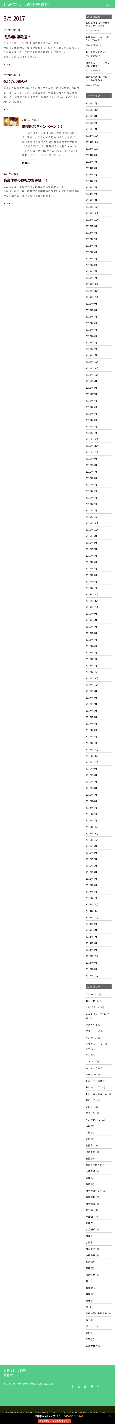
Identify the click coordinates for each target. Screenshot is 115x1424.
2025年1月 (91, 129)
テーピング (92, 1074)
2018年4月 (91, 646)
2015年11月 (92, 833)
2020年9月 (91, 458)
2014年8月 (91, 930)
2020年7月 (91, 471)
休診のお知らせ (15, 81)
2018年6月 (91, 633)
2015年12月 (92, 827)
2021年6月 (91, 400)
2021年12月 (92, 361)
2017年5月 (91, 717)
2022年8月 (91, 310)
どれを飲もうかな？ (96, 51)
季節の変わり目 (94, 1164)
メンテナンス (93, 1119)
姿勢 (88, 1158)
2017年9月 (91, 691)
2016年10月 (92, 762)
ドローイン (92, 1100)
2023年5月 (91, 252)
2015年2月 (91, 891)
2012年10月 (92, 975)
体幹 (88, 1132)
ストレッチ (92, 1067)
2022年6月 (91, 323)
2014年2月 (91, 949)
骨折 (88, 1332)
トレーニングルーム (96, 1093)
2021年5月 (91, 407)
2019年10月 (92, 529)
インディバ (91, 1037)
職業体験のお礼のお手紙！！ (25, 180)
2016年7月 (91, 781)
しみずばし (92, 1007)
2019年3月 (91, 575)
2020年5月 (91, 484)
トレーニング (93, 1087)
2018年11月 (92, 600)
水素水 (89, 1242)
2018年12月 (92, 594)
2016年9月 (91, 768)
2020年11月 (92, 445)
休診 (88, 1126)
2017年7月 (91, 704)
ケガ (88, 1055)
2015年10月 (92, 839)
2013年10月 (92, 956)
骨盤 (88, 1339)
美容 (88, 1268)
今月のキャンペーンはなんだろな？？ (97, 39)
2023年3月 (91, 264)
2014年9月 (91, 923)
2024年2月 (91, 193)
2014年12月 (92, 904)
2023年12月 (92, 206)
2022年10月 (92, 297)
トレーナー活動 (94, 1080)
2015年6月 (91, 865)
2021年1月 (91, 432)
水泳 (88, 1235)
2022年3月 (91, 342)
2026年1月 (91, 103)
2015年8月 (91, 852)
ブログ (89, 1106)
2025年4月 (91, 122)
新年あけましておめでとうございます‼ (98, 24)
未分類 (89, 1210)
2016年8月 (91, 775)
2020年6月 (91, 478)
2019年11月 (92, 523)
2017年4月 (91, 723)
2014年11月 (92, 911)
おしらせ (90, 1000)
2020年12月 (92, 439)
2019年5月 (91, 562)
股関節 (89, 1287)
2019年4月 (91, 568)
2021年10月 (92, 374)
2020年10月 (92, 452)
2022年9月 (91, 303)
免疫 (88, 1138)
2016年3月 (91, 807)
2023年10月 (92, 219)
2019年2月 (91, 581)
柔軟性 (89, 1222)
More (6, 64)
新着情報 (90, 1197)
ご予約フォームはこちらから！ (54, 1421)
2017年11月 (92, 678)
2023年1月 (91, 277)
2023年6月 (91, 245)
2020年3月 (91, 497)
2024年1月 (91, 200)
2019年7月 (91, 549)
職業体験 (90, 1274)
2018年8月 (91, 620)
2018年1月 (91, 665)
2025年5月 (91, 116)
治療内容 (90, 1255)
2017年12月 (92, 671)
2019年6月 (91, 555)
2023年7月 (91, 239)
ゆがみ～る (92, 1024)
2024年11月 (92, 142)
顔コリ (89, 1326)
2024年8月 (91, 155)
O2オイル (91, 994)
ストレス (90, 1061)
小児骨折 (90, 1171)
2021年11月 (92, 368)
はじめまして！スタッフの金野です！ (98, 64)
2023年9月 (91, 226)
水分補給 (90, 1229)
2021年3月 (91, 420)
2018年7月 (91, 626)
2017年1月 (91, 743)
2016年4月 (91, 801)
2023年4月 (91, 258)
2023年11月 (92, 213)
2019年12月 (92, 516)
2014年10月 (92, 917)
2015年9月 (91, 846)
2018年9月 (91, 613)
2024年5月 (91, 174)
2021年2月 (91, 426)
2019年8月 (91, 542)
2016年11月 (92, 755)
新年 (88, 1184)
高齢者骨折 (92, 1345)
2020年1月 (91, 510)
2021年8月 (91, 387)
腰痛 (88, 1300)
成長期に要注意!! (16, 36)
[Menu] (107, 4)
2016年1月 (91, 820)
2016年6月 (91, 788)
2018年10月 (92, 607)
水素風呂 (90, 1248)
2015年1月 (91, 897)
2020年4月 (91, 490)
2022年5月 (91, 329)
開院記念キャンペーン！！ (42, 126)
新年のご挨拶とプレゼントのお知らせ (98, 79)
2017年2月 (91, 736)
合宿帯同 (90, 1151)
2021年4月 (91, 413)
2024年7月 (91, 161)
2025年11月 (92, 109)
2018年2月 (91, 659)
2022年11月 (92, 290)
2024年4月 (91, 180)
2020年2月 (91, 504)
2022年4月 (91, 336)
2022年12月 (92, 284)
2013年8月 (91, 969)
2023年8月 (91, 232)
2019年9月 (91, 536)
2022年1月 (91, 355)
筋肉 (88, 1261)
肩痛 (88, 1294)
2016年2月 (91, 814)
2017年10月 (92, 684)
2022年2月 (91, 348)
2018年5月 (91, 639)
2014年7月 (91, 936)
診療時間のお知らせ (96, 1313)
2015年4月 (91, 878)
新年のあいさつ (94, 1190)
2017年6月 (91, 710)
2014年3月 (91, 943)
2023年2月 (91, 271)
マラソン (90, 1113)
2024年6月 (91, 168)
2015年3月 (91, 885)
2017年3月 (91, 730)
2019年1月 (91, 587)
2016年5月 (91, 794)
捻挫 (88, 1177)
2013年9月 (91, 962)
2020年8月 (91, 465)
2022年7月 (91, 316)
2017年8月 (91, 697)
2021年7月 (91, 394)
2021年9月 (91, 381)
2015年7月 (91, 859)
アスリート (92, 1031)
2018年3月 (91, 652)
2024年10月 (92, 148)
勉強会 (89, 1145)
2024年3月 (91, 187)
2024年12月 (92, 135)
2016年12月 (92, 749)
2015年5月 (91, 872)
